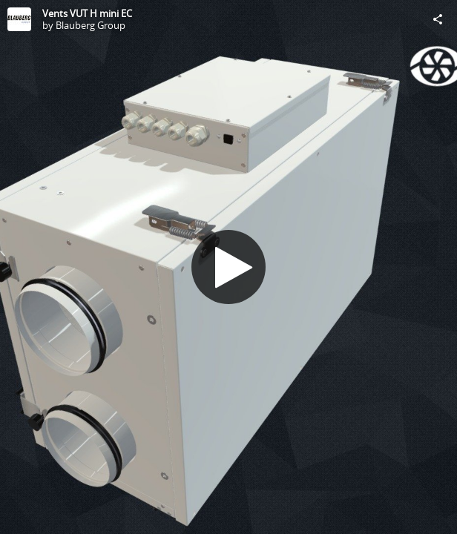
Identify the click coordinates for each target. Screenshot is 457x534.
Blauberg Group (90, 25)
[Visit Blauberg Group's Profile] (19, 19)
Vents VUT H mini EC (87, 13)
